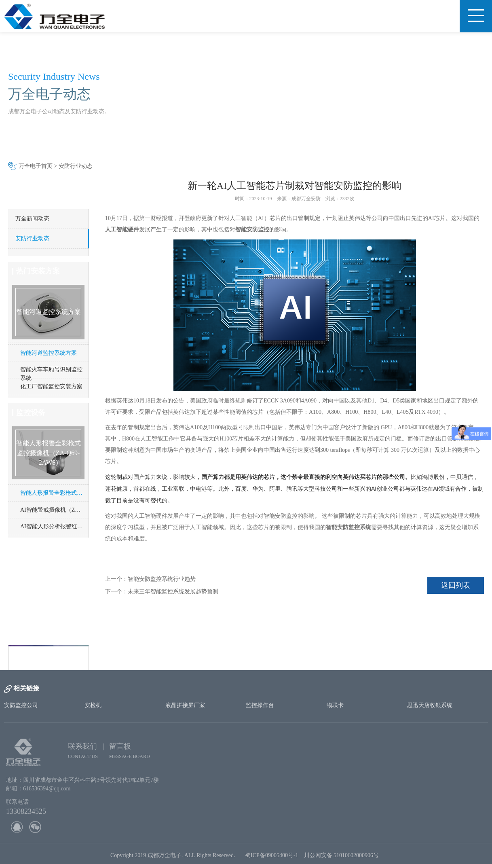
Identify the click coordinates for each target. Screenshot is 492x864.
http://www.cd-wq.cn (46, 659)
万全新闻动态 (32, 219)
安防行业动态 (76, 166)
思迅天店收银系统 (429, 705)
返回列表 (455, 585)
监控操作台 (260, 705)
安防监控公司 (21, 705)
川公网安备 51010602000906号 (343, 859)
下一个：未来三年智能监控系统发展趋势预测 (161, 592)
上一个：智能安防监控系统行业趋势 (150, 579)
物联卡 (335, 705)
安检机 (92, 705)
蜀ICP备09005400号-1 (271, 859)
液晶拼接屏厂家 (185, 705)
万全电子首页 (36, 166)
